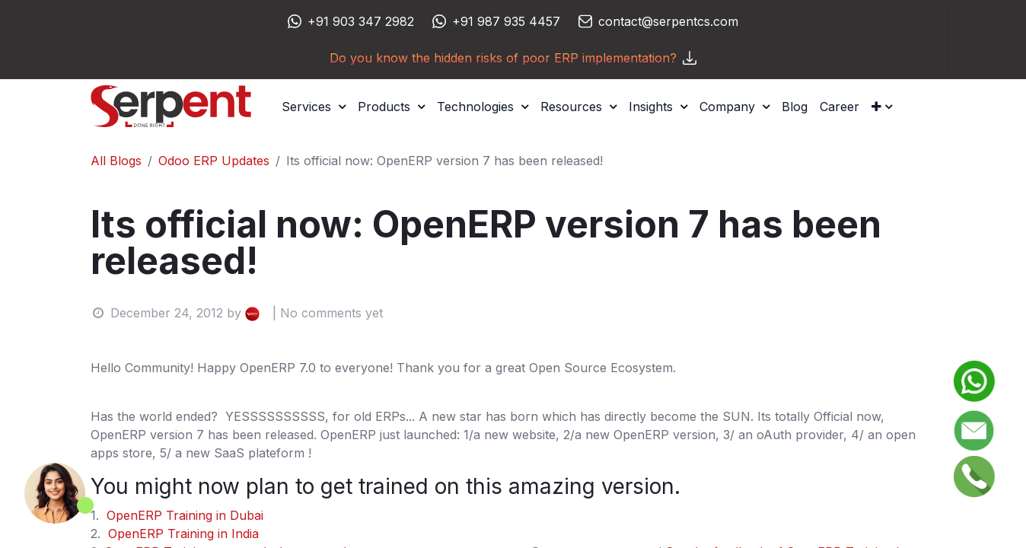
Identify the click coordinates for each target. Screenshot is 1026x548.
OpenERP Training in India (183, 533)
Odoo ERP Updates (213, 160)
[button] (881, 106)
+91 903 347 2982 (360, 21)
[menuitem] (795, 106)
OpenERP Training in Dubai (185, 515)
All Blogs (116, 160)
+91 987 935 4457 (506, 21)
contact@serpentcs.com (668, 21)
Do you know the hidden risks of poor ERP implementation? (513, 57)
